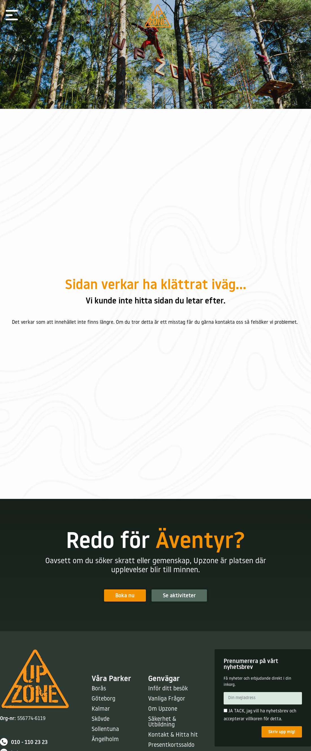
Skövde (100, 719)
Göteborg (103, 699)
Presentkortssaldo (171, 745)
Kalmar (101, 709)
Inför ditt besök (168, 689)
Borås (99, 689)
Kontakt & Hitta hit (173, 735)
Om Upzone (162, 709)
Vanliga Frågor (166, 699)
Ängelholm (105, 740)
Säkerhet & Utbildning (162, 722)
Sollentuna (105, 729)
